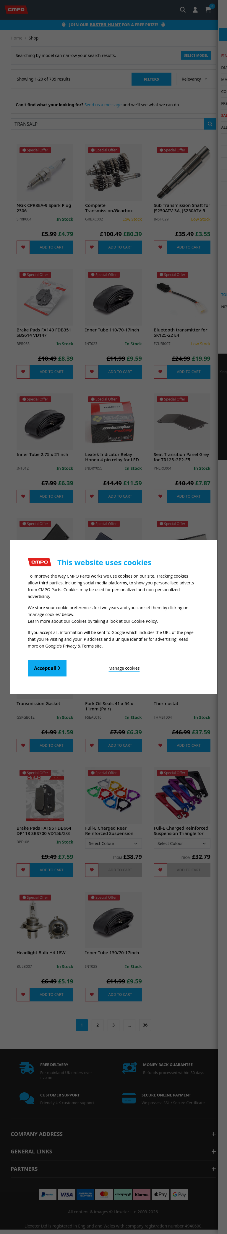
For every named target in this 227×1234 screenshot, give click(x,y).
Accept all (47, 666)
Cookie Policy (144, 620)
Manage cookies (99, 666)
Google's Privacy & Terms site (73, 644)
